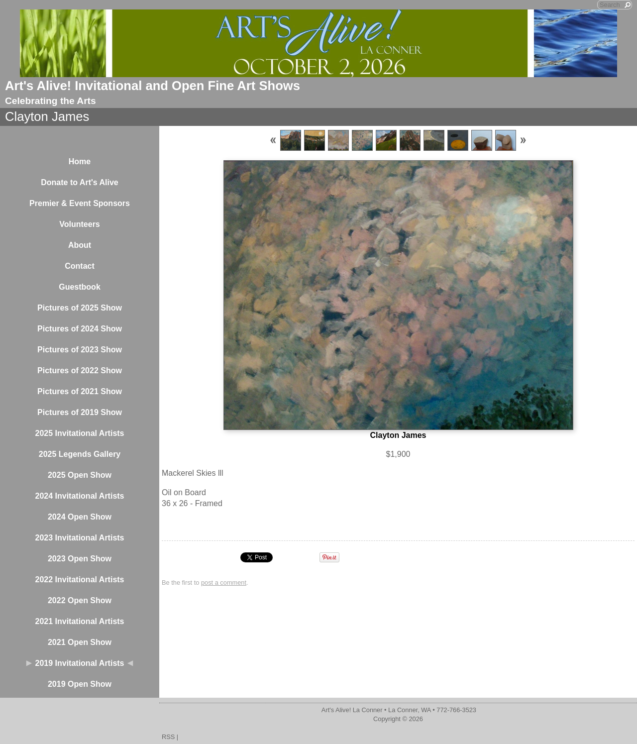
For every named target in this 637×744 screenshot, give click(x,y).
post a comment (223, 582)
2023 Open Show (79, 558)
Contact (80, 266)
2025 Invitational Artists (79, 433)
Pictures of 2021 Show (79, 391)
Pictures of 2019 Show (79, 412)
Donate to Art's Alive (79, 182)
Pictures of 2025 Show (79, 308)
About (79, 245)
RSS (168, 737)
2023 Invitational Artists (79, 537)
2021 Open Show (79, 642)
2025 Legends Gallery (80, 454)
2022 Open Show (79, 600)
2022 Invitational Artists (79, 579)
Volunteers (79, 224)
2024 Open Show (79, 517)
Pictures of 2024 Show (79, 328)
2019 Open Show (79, 684)
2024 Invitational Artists (79, 496)
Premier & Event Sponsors (79, 203)
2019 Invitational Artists (79, 663)
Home (80, 161)
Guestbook (80, 287)
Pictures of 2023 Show (79, 349)
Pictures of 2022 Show (79, 370)
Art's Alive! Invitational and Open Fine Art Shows (152, 86)
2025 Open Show (79, 475)
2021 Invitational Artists (79, 621)
